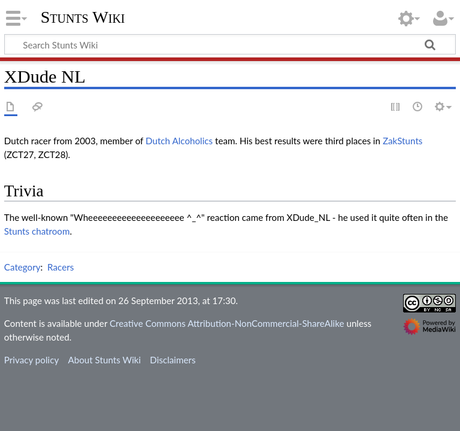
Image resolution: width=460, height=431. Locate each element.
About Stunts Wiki (104, 359)
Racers (60, 267)
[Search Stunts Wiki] (230, 44)
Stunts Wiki (83, 17)
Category (22, 267)
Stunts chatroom (37, 231)
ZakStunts (403, 140)
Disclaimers (172, 359)
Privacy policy (31, 359)
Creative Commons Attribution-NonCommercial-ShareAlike (227, 323)
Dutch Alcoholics (179, 140)
